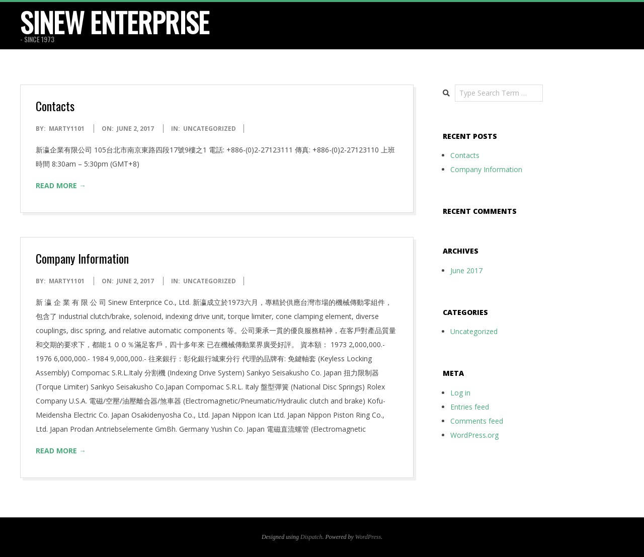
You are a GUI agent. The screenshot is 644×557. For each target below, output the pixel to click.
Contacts (55, 106)
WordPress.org (474, 435)
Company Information (82, 258)
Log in (460, 392)
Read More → (61, 185)
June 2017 (466, 270)
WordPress (368, 536)
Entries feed (469, 407)
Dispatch (311, 536)
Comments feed (476, 421)
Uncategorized (209, 128)
